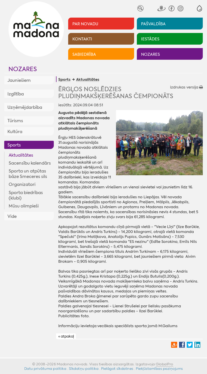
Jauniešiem (19, 80)
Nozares (22, 69)
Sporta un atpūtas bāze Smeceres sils (28, 173)
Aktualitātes (21, 155)
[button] (199, 8)
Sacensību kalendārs (30, 163)
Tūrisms (15, 120)
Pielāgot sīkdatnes (117, 368)
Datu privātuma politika (45, 368)
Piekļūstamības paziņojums (159, 368)
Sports (14, 145)
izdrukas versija (186, 87)
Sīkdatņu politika (84, 368)
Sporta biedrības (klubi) (26, 195)
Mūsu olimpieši (24, 206)
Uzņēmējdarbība (24, 107)
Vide (12, 216)
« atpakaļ (66, 336)
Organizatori (22, 184)
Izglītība (15, 94)
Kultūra (14, 131)
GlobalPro (164, 364)
